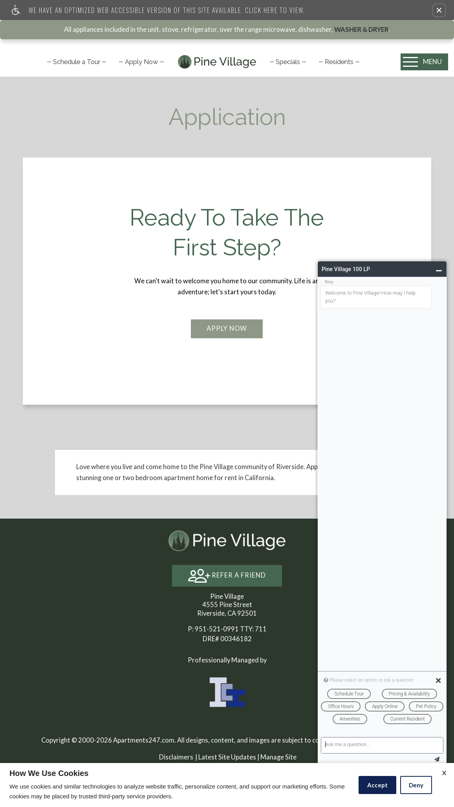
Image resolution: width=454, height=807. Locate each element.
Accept (377, 785)
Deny (416, 785)
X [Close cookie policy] (444, 772)
